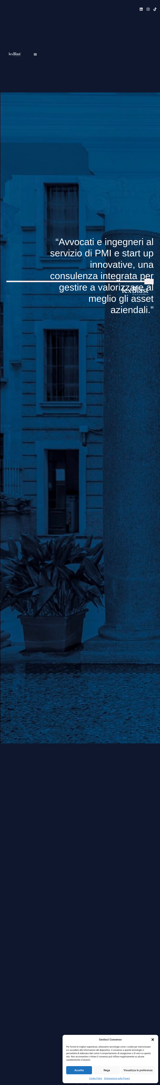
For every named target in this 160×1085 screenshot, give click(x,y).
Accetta (79, 1070)
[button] (153, 1039)
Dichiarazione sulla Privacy (117, 1078)
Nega (107, 1070)
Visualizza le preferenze (138, 1070)
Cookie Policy (95, 1078)
